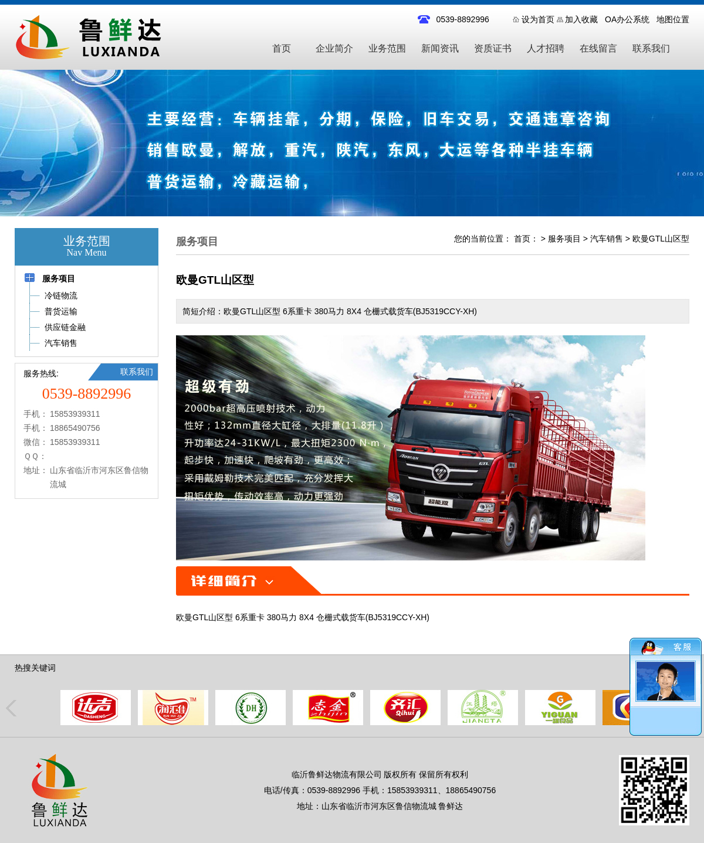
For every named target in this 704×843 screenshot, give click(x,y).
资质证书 (493, 48)
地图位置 (672, 19)
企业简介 (334, 48)
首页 (281, 48)
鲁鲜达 (450, 806)
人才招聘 (545, 48)
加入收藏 (581, 19)
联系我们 (651, 48)
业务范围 (387, 48)
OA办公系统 (627, 19)
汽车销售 (606, 238)
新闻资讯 (440, 48)
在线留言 (598, 48)
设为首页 (538, 19)
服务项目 (564, 238)
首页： (526, 238)
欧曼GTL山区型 (660, 238)
